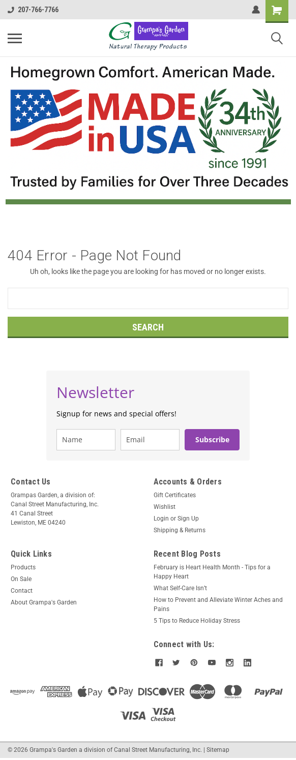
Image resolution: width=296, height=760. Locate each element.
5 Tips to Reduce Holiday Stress (197, 620)
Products (23, 567)
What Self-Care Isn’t (180, 588)
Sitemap (217, 749)
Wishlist (164, 506)
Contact (22, 590)
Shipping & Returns (179, 530)
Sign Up (188, 518)
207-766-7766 (33, 10)
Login (161, 518)
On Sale (21, 579)
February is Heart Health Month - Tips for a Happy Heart (212, 572)
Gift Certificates (175, 495)
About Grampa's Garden (44, 602)
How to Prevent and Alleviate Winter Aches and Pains (218, 604)
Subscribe (212, 439)
